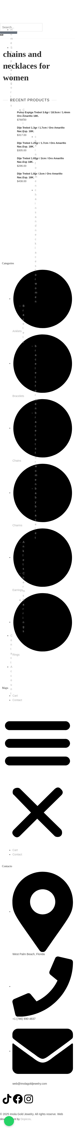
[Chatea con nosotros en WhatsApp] (9, 1121)
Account (11, 680)
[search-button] (1, 34)
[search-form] (21, 27)
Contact (17, 700)
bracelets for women (36, 448)
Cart (15, 695)
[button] (37, 777)
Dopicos (26, 1119)
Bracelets (23, 323)
